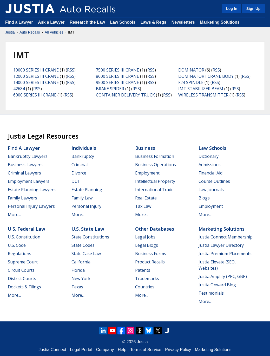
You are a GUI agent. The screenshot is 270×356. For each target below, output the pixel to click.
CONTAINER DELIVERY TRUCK (125, 95)
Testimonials (211, 293)
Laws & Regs (154, 22)
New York (80, 278)
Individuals (83, 148)
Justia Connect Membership (226, 237)
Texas (77, 287)
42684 (19, 89)
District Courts (22, 278)
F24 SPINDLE (190, 82)
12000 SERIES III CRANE (36, 76)
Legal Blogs (146, 245)
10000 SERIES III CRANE (36, 70)
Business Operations (155, 164)
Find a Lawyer (19, 22)
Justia (10, 32)
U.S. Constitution (24, 237)
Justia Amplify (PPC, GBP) (223, 276)
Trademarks (147, 278)
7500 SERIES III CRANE (117, 70)
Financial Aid (210, 173)
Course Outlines (214, 181)
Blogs (204, 198)
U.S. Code (17, 245)
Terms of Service (145, 349)
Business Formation (154, 156)
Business (145, 148)
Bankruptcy (82, 156)
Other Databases (154, 229)
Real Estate (146, 198)
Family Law (82, 198)
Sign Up (253, 9)
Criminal (79, 164)
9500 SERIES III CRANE (117, 82)
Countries (144, 287)
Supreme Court (23, 262)
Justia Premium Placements (225, 253)
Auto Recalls (29, 32)
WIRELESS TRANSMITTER (203, 95)
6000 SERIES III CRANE (34, 95)
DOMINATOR (191, 70)
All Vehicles (54, 32)
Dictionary (209, 156)
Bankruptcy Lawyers (28, 156)
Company (105, 349)
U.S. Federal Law (26, 229)
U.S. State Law (87, 229)
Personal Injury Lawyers (31, 206)
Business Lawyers (25, 164)
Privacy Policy (178, 349)
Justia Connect (52, 349)
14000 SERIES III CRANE (36, 82)
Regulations (19, 253)
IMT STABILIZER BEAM (200, 89)
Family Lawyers (22, 198)
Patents (142, 270)
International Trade (154, 189)
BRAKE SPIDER (110, 89)
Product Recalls (150, 262)
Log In (231, 9)
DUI (75, 181)
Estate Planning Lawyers (32, 189)
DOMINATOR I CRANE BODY (206, 76)
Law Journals (211, 189)
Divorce (78, 173)
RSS (70, 70)
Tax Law (143, 206)
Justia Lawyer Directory (221, 245)
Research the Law (87, 22)
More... (14, 214)
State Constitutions (90, 237)
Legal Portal (81, 349)
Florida (78, 270)
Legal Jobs (145, 237)
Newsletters (183, 22)
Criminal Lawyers (24, 173)
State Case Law (86, 253)
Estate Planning (86, 189)
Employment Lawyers (28, 181)
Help (122, 349)
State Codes (83, 245)
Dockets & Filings (24, 287)
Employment (147, 173)
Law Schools (122, 22)
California (80, 262)
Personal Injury (86, 206)
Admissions (210, 164)
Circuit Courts (21, 270)
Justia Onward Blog (217, 285)
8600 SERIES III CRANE (117, 76)
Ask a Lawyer (52, 22)
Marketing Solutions (220, 22)
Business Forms (150, 253)
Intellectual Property (155, 181)
